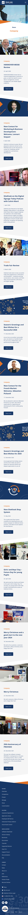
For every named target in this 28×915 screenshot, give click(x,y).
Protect (4, 797)
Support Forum (6, 852)
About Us (4, 870)
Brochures (4, 837)
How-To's (4, 849)
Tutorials (4, 843)
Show (3, 803)
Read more (8, 88)
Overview (4, 791)
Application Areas (6, 816)
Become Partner (6, 882)
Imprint (20, 912)
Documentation (6, 855)
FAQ (3, 858)
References (5, 876)
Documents (5, 840)
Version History (6, 834)
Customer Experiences (8, 813)
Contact (4, 865)
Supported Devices (7, 846)
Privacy (12, 912)
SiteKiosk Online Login (8, 893)
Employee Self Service (7, 819)
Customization (5, 806)
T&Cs (16, 912)
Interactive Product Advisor (9, 821)
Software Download (7, 831)
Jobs (3, 873)
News (3, 868)
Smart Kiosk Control (7, 824)
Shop (4, 887)
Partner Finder (5, 879)
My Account (6, 890)
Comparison (5, 794)
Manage (4, 800)
